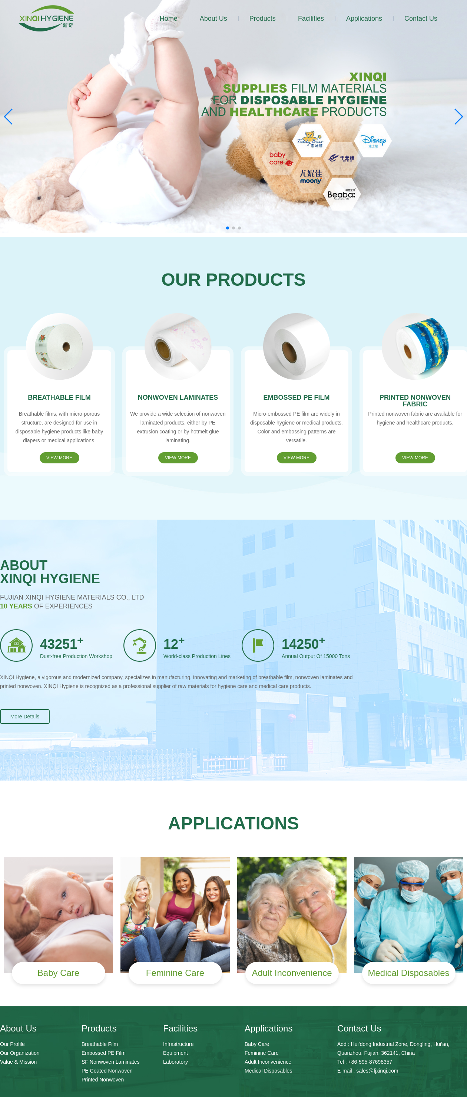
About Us (213, 18)
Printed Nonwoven (103, 1080)
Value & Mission (18, 1062)
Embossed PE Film (104, 1053)
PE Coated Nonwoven (107, 1071)
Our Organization (20, 1053)
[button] (227, 228)
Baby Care (257, 1044)
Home (169, 18)
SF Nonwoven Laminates (110, 1062)
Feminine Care (262, 1053)
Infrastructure (178, 1044)
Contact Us (420, 18)
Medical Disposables (268, 1071)
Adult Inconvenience (268, 1062)
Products (262, 18)
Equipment (175, 1053)
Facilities (311, 18)
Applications (364, 18)
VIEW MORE (59, 457)
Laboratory (175, 1062)
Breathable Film (100, 1044)
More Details (25, 716)
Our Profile (12, 1044)
